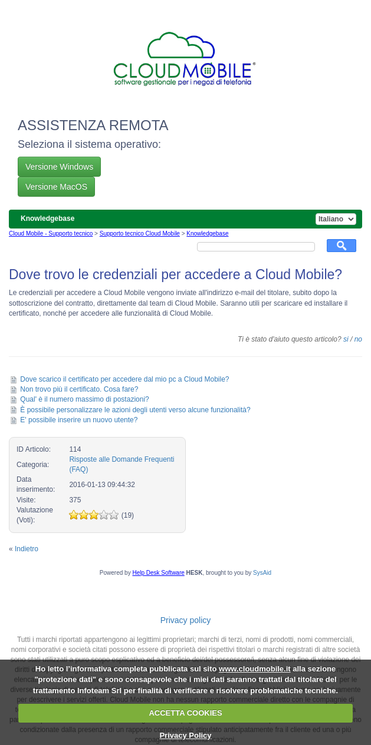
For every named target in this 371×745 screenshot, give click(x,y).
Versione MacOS (56, 186)
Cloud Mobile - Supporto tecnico (51, 233)
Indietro (26, 549)
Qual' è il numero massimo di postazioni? (84, 399)
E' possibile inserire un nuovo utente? (78, 420)
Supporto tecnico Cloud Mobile (140, 233)
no (358, 339)
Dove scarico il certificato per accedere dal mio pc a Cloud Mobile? (124, 379)
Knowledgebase (207, 233)
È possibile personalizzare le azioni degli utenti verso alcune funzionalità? (135, 410)
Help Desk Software (158, 572)
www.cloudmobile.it (255, 668)
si (346, 339)
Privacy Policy (185, 735)
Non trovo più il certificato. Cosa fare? (79, 389)
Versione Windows (59, 166)
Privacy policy (185, 620)
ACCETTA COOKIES (185, 712)
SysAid (262, 572)
